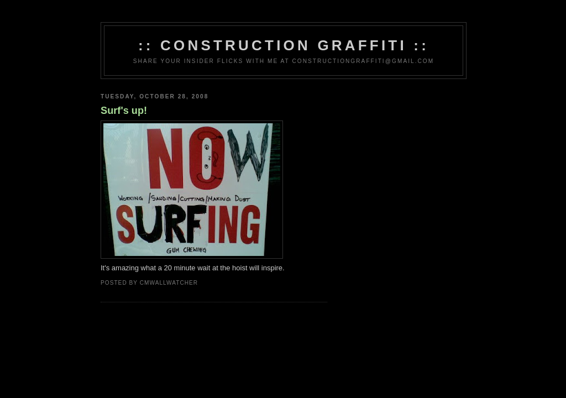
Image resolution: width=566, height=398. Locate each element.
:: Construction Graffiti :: (283, 45)
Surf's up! (124, 110)
